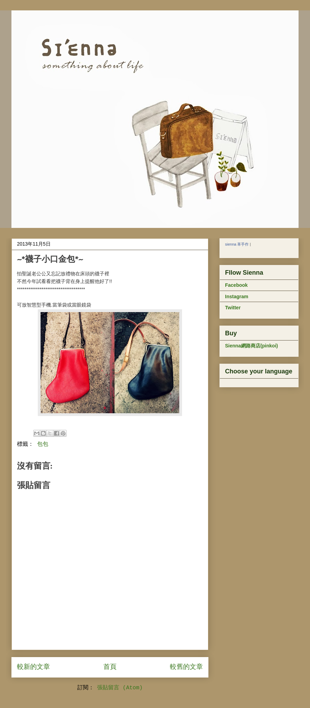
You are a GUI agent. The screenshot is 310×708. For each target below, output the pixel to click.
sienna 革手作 (237, 244)
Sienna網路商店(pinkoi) (251, 345)
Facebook (236, 285)
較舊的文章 (186, 667)
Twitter (233, 307)
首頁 (110, 667)
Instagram (236, 296)
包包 (42, 444)
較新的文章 (33, 667)
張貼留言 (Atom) (120, 688)
